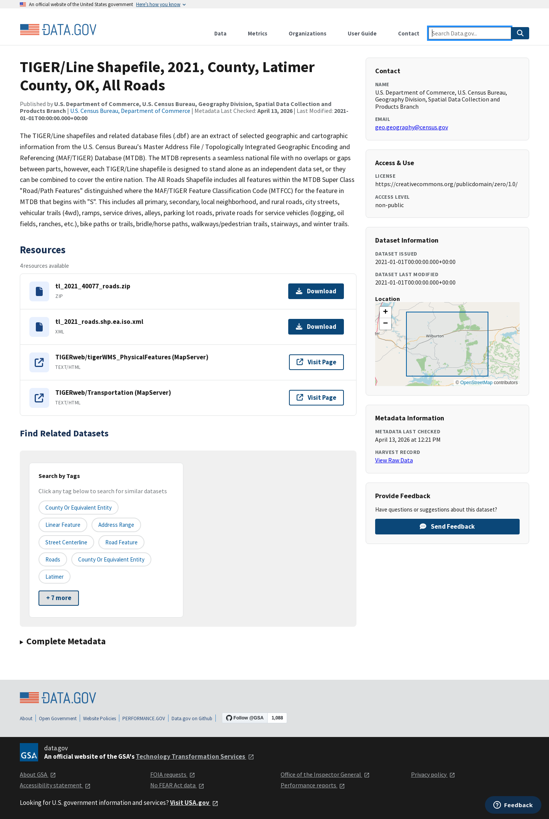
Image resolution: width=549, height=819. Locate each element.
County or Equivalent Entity (111, 559)
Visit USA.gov (194, 802)
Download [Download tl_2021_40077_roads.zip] (316, 291)
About (26, 718)
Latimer (54, 576)
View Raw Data (394, 460)
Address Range (116, 524)
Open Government (58, 718)
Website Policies (99, 718)
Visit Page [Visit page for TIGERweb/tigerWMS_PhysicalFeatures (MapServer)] (316, 362)
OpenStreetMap (476, 382)
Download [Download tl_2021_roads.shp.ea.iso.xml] (316, 326)
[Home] (58, 30)
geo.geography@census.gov (411, 127)
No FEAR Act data (177, 785)
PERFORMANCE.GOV (143, 718)
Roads (52, 559)
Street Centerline (66, 542)
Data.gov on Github (192, 718)
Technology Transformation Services (195, 756)
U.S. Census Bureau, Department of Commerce (130, 110)
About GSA (38, 774)
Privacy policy (433, 774)
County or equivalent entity (78, 507)
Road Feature (121, 542)
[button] (385, 312)
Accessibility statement (55, 785)
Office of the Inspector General (325, 774)
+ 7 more (58, 598)
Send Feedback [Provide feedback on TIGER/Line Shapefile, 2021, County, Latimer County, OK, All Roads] (447, 526)
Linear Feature (62, 524)
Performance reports (313, 785)
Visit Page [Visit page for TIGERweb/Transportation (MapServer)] (316, 397)
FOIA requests (172, 774)
